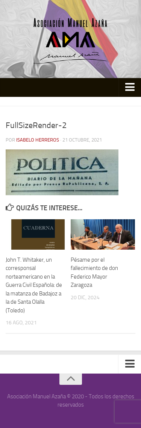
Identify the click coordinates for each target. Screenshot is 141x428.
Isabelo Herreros (37, 140)
